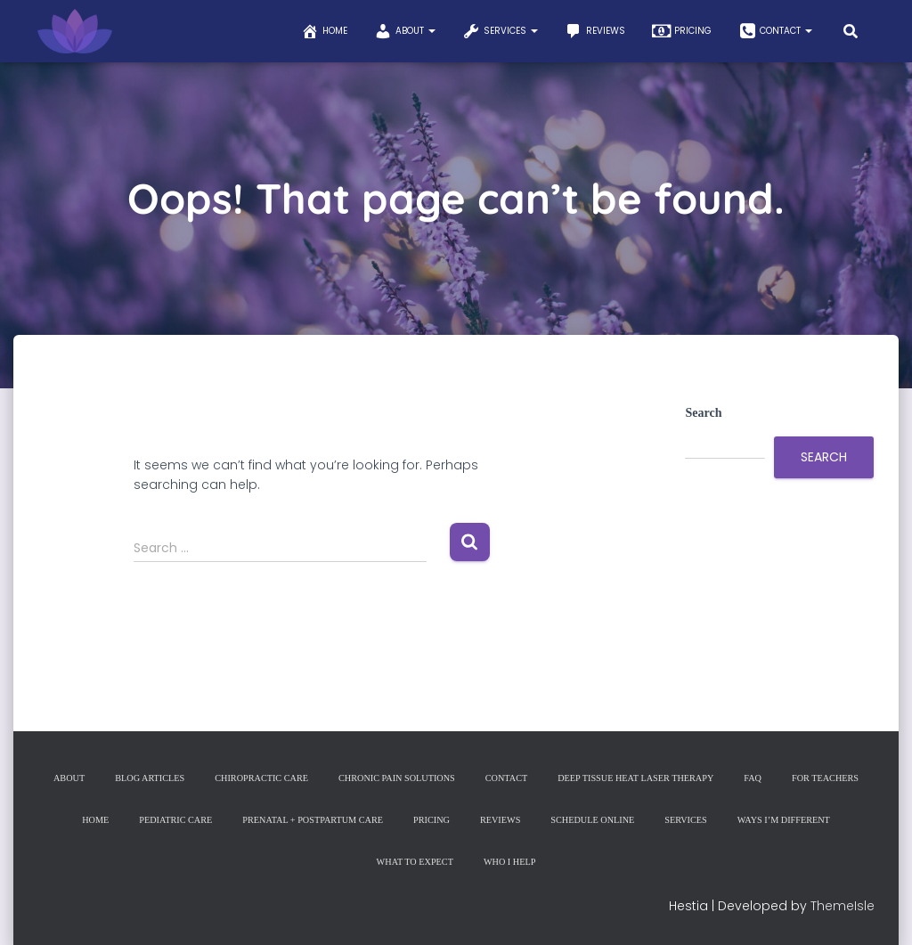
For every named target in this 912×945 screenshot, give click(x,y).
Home (324, 31)
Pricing (682, 31)
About (405, 31)
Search (703, 413)
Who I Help (509, 861)
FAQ (747, 779)
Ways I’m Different (779, 820)
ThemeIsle (842, 905)
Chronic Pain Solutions (397, 779)
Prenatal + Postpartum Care (314, 820)
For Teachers (818, 779)
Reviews (595, 31)
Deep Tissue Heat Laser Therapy (633, 779)
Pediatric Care (180, 820)
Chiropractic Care (265, 779)
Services (500, 31)
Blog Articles (155, 779)
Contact (775, 31)
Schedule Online (590, 820)
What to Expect (415, 861)
